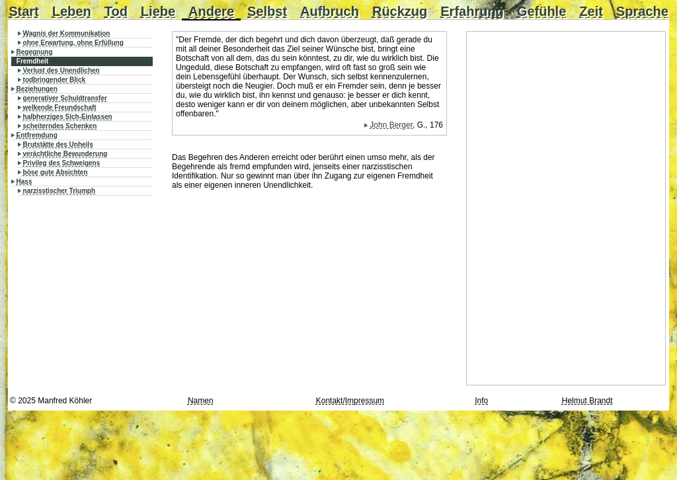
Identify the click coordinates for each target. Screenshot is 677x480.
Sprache (642, 11)
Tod (116, 11)
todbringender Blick (54, 79)
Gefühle (541, 11)
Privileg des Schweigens (61, 163)
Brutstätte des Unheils (58, 144)
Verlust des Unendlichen (61, 70)
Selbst (267, 11)
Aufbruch (329, 11)
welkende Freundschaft (60, 107)
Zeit (591, 11)
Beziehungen (37, 89)
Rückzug (399, 11)
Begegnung (35, 52)
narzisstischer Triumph (59, 190)
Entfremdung (37, 135)
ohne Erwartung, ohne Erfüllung (73, 42)
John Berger (391, 125)
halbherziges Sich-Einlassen (67, 116)
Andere (211, 11)
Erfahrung (472, 11)
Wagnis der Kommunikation (66, 33)
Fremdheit (32, 61)
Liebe (158, 11)
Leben (71, 11)
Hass (24, 181)
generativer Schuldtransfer (65, 98)
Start (24, 11)
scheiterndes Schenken (60, 126)
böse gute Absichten (55, 172)
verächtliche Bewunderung (65, 153)
